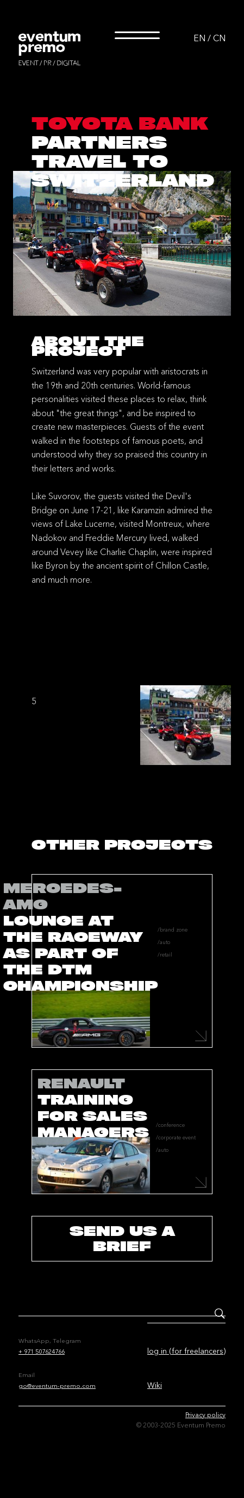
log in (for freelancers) (186, 1351)
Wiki (154, 1385)
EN (199, 38)
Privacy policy (205, 1415)
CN (219, 38)
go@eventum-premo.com (57, 1385)
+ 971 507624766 (41, 1351)
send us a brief (122, 1238)
